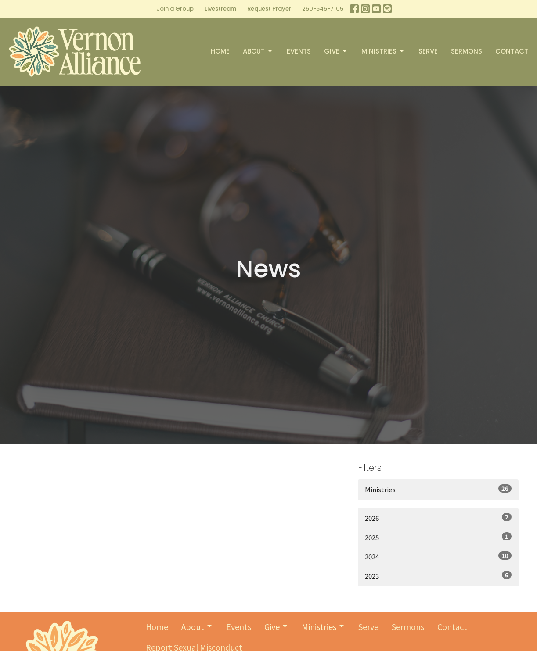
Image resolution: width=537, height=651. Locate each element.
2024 (438, 556)
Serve (428, 51)
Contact (511, 51)
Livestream (220, 8)
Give (336, 51)
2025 (438, 537)
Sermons (466, 51)
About (258, 51)
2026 (438, 517)
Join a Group (175, 8)
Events (299, 51)
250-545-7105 (322, 8)
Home (220, 51)
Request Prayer (269, 8)
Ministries (383, 51)
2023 (438, 575)
